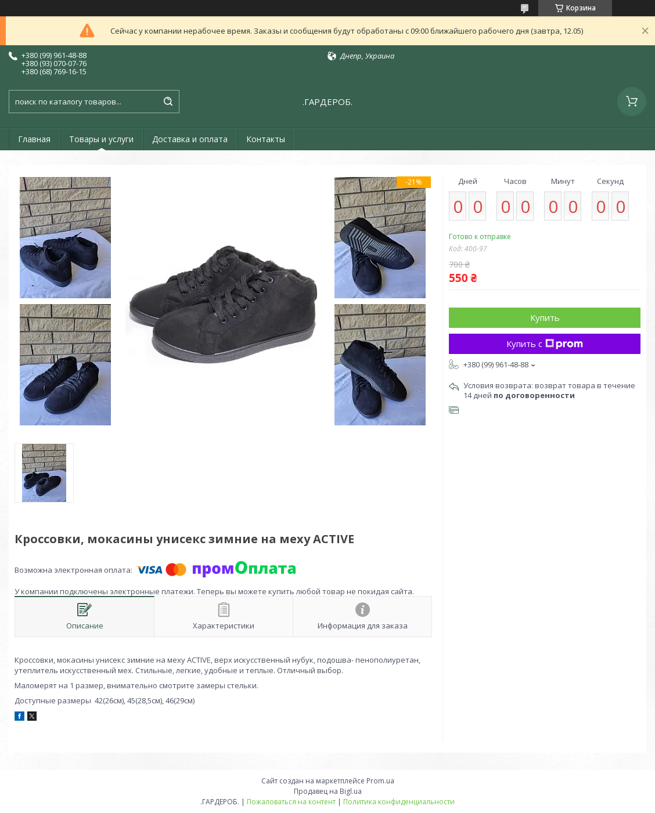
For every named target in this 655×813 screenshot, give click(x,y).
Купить (545, 317)
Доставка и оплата (190, 138)
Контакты (265, 138)
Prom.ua (380, 781)
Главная (34, 138)
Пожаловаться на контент (291, 802)
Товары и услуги (101, 138)
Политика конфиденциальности (399, 802)
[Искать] (167, 101)
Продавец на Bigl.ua (328, 791)
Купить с (544, 343)
